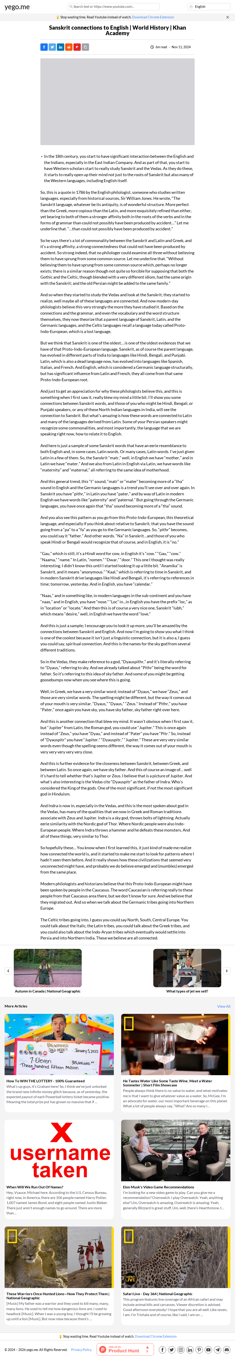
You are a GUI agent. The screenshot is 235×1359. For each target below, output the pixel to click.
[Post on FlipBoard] (77, 47)
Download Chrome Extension (153, 17)
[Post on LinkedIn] (60, 47)
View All (223, 1006)
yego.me (17, 7)
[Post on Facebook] (44, 47)
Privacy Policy (81, 1350)
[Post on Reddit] (69, 47)
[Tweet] (52, 47)
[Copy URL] (85, 47)
